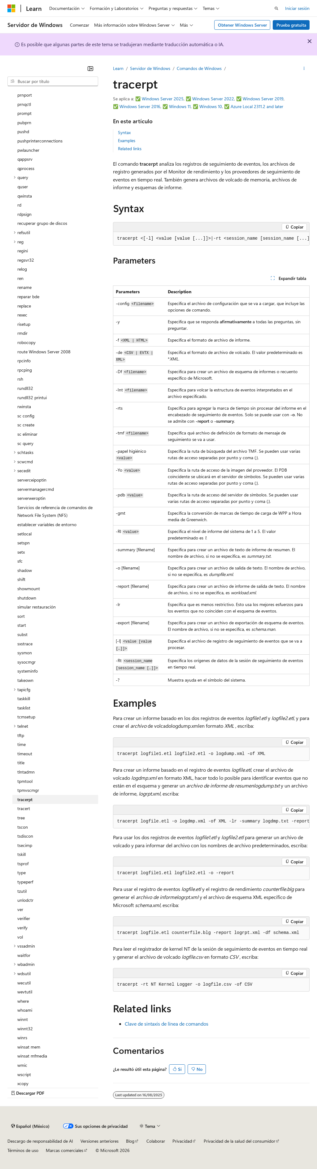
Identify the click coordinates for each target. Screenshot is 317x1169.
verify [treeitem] (22, 928)
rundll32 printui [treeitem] (32, 397)
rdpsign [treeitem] (24, 214)
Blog (130, 1141)
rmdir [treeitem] (22, 333)
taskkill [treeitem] (23, 698)
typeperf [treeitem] (25, 882)
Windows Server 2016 (139, 106)
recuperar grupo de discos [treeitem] (42, 223)
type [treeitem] (21, 872)
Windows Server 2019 (263, 99)
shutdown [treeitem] (26, 598)
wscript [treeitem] (24, 1074)
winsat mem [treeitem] (28, 1047)
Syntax (124, 132)
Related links (129, 148)
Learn (118, 68)
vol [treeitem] (20, 937)
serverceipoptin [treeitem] (31, 480)
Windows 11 (180, 106)
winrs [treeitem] (22, 1037)
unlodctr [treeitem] (25, 900)
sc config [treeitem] (25, 416)
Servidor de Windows (150, 68)
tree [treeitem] (21, 818)
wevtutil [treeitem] (24, 992)
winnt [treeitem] (22, 1019)
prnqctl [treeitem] (24, 104)
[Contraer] (90, 68)
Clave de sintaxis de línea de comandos (166, 1023)
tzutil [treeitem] (22, 891)
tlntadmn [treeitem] (26, 772)
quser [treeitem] (22, 187)
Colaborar (155, 1141)
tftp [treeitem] (20, 735)
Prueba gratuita (291, 25)
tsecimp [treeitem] (24, 845)
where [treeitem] (23, 1001)
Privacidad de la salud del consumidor (239, 1141)
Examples (126, 140)
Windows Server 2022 (213, 99)
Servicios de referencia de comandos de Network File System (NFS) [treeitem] (55, 511)
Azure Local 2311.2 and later (257, 106)
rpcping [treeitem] (24, 370)
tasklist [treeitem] (23, 708)
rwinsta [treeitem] (24, 406)
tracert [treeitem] (23, 808)
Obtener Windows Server (242, 25)
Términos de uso (22, 1150)
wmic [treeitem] (22, 1065)
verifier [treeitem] (23, 918)
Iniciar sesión (297, 8)
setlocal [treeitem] (24, 534)
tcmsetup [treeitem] (26, 717)
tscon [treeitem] (22, 827)
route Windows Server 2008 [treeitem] (44, 352)
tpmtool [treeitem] (25, 781)
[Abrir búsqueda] (276, 8)
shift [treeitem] (21, 579)
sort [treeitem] (21, 616)
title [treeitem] (20, 763)
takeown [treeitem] (25, 680)
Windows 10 (210, 106)
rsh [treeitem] (20, 379)
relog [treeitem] (22, 269)
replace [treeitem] (24, 306)
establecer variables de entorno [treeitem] (46, 524)
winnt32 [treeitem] (25, 1029)
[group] (211, 239)
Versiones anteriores (99, 1141)
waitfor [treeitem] (23, 955)
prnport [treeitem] (24, 95)
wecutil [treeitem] (24, 983)
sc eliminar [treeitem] (27, 434)
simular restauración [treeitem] (36, 607)
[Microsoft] (11, 8)
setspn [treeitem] (23, 543)
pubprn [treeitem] (24, 122)
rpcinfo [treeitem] (24, 361)
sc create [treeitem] (25, 425)
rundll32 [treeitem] (25, 388)
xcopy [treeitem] (22, 1083)
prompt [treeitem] (24, 113)
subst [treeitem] (22, 634)
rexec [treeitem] (22, 315)
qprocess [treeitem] (25, 168)
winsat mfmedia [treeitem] (32, 1056)
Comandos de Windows (199, 68)
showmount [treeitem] (28, 588)
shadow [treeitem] (24, 570)
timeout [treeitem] (24, 754)
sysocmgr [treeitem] (26, 662)
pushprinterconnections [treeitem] (40, 141)
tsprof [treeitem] (22, 863)
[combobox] (52, 81)
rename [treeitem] (24, 287)
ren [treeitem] (20, 278)
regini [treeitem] (22, 251)
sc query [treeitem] (25, 443)
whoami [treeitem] (24, 1010)
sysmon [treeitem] (24, 653)
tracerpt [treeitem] (25, 799)
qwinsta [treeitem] (24, 196)
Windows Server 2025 (163, 99)
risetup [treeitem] (23, 324)
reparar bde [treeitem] (28, 296)
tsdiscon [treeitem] (25, 836)
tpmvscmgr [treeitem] (28, 790)
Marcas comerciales (64, 1150)
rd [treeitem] (19, 205)
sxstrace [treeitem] (25, 644)
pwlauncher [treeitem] (28, 150)
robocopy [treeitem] (26, 342)
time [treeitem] (21, 744)
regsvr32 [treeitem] (25, 260)
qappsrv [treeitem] (25, 159)
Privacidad (182, 1141)
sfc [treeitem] (20, 561)
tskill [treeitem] (21, 854)
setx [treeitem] (21, 552)
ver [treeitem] (20, 909)
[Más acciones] (304, 68)
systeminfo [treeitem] (27, 671)
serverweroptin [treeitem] (31, 498)
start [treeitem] (21, 625)
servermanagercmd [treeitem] (35, 489)
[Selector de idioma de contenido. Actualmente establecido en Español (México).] (30, 1126)
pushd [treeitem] (23, 131)
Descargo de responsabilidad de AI (40, 1141)
